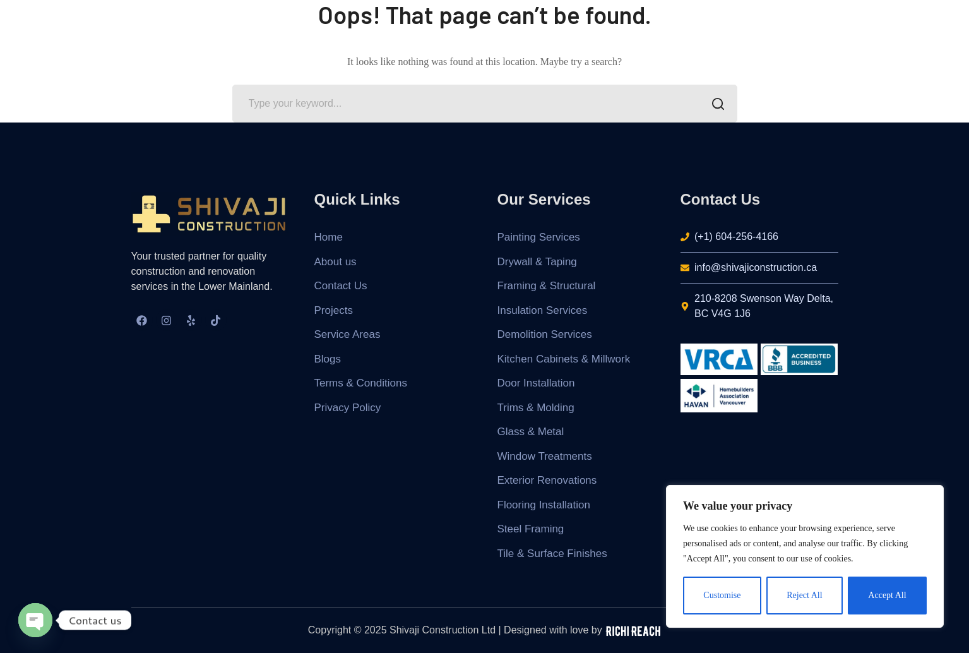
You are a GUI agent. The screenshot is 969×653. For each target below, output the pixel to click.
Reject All (804, 595)
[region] (805, 556)
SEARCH (715, 105)
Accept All (887, 595)
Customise (721, 595)
